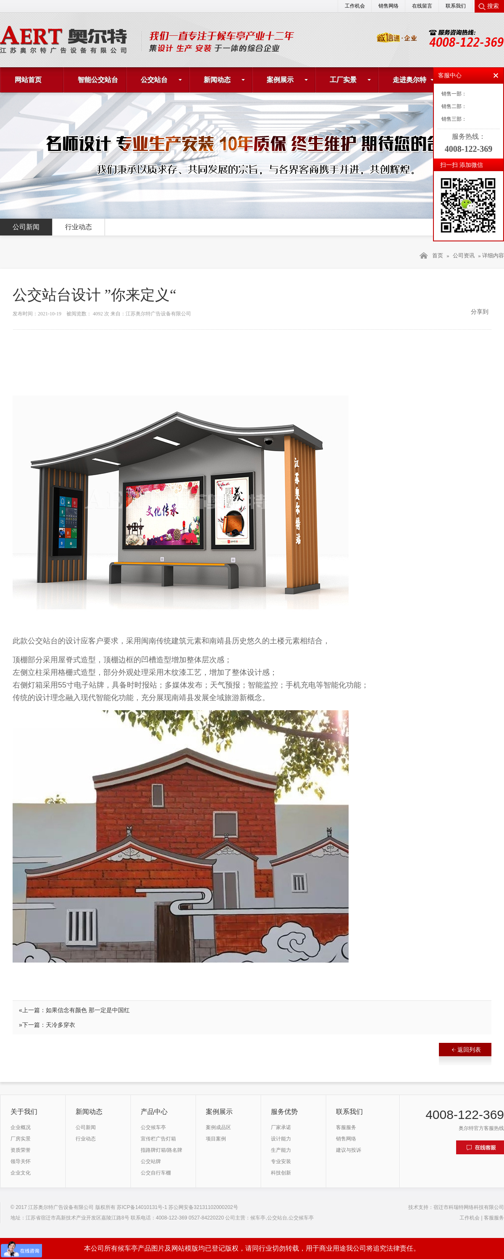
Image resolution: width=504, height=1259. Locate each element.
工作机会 (355, 6)
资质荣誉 (20, 1150)
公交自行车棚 (156, 1173)
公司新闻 (26, 226)
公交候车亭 (153, 1127)
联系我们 (456, 6)
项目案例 (216, 1139)
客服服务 (346, 1127)
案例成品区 (218, 1127)
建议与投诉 (348, 1150)
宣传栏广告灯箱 (158, 1139)
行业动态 (78, 226)
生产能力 (281, 1150)
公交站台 (154, 79)
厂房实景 (20, 1139)
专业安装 (281, 1161)
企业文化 (20, 1173)
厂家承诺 (281, 1127)
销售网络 (388, 6)
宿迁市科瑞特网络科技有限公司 (468, 1207)
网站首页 (28, 79)
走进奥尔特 (409, 79)
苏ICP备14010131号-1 (142, 1207)
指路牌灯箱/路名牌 (161, 1150)
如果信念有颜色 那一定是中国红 (88, 1010)
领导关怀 (20, 1161)
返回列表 (466, 1049)
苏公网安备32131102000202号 (203, 1207)
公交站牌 (151, 1161)
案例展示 (280, 79)
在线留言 (422, 6)
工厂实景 (343, 79)
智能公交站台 (98, 79)
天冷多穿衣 (60, 1024)
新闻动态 (217, 79)
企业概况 (20, 1127)
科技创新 (281, 1173)
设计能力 (281, 1139)
